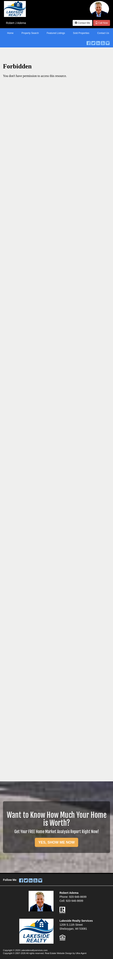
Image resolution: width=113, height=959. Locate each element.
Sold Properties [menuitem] (81, 33)
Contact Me (82, 23)
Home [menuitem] (10, 33)
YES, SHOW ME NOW (56, 842)
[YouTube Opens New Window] (102, 42)
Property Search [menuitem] (30, 33)
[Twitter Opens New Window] (93, 42)
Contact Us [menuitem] (103, 33)
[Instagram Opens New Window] (107, 42)
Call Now (101, 23)
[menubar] (56, 33)
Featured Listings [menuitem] (56, 33)
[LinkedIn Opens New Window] (98, 42)
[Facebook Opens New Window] (88, 42)
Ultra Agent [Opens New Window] (81, 953)
